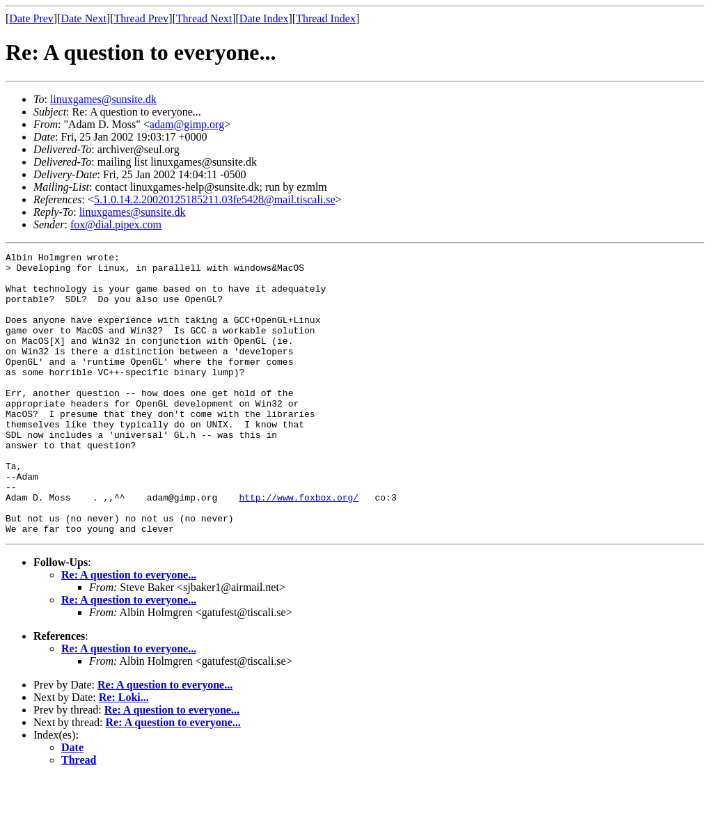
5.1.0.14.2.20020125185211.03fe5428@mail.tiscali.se (215, 199)
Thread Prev (140, 18)
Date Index (264, 18)
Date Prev (31, 18)
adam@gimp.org (187, 124)
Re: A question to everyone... (128, 631)
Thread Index (326, 18)
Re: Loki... (124, 754)
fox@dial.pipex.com (115, 224)
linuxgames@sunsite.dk (103, 99)
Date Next (83, 18)
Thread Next (204, 18)
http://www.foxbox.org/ (298, 547)
